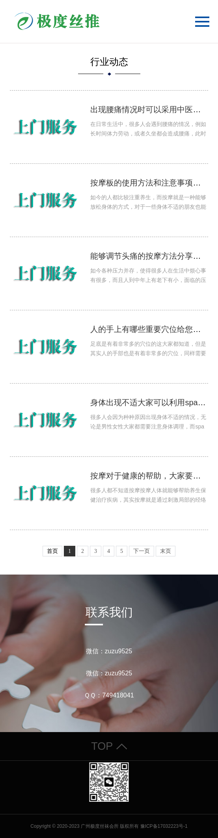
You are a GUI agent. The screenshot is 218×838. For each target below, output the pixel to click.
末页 (165, 551)
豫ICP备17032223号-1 (164, 826)
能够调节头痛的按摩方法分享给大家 (153, 256)
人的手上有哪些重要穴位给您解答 (149, 329)
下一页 (141, 551)
